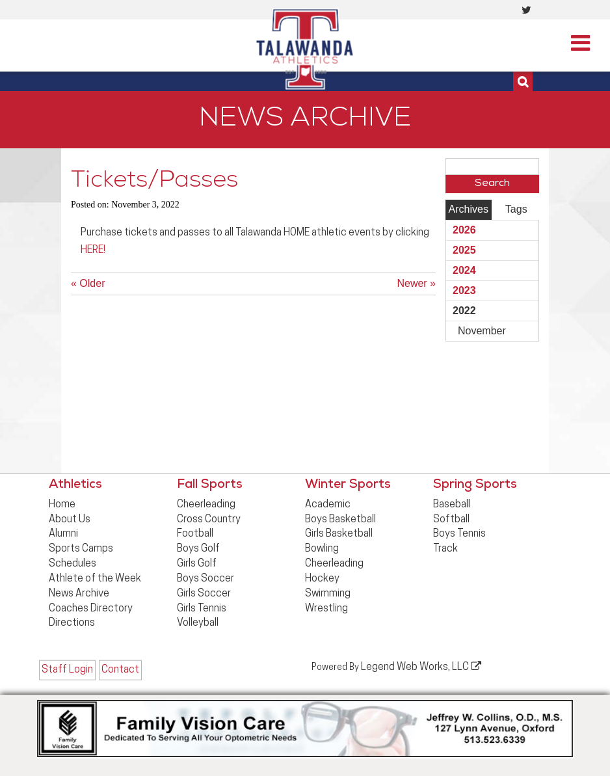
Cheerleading (206, 505)
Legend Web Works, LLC (421, 667)
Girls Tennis (201, 609)
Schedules (72, 564)
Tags (516, 209)
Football (195, 534)
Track (445, 549)
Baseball (451, 505)
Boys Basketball (340, 520)
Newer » (416, 283)
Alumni (63, 534)
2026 (464, 229)
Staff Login (67, 670)
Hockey (322, 579)
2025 (464, 250)
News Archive (79, 594)
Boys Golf (198, 549)
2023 (464, 290)
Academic (328, 505)
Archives (468, 209)
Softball (451, 520)
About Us (69, 520)
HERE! (93, 250)
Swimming (328, 594)
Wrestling (326, 609)
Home (62, 505)
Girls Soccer (204, 594)
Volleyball (198, 623)
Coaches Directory (91, 609)
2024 (464, 270)
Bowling (322, 549)
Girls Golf (197, 564)
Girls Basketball (339, 534)
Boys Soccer (205, 579)
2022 (464, 310)
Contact (120, 670)
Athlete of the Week (95, 579)
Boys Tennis (459, 534)
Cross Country (209, 520)
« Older (88, 283)
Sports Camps (81, 549)
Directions (72, 623)
